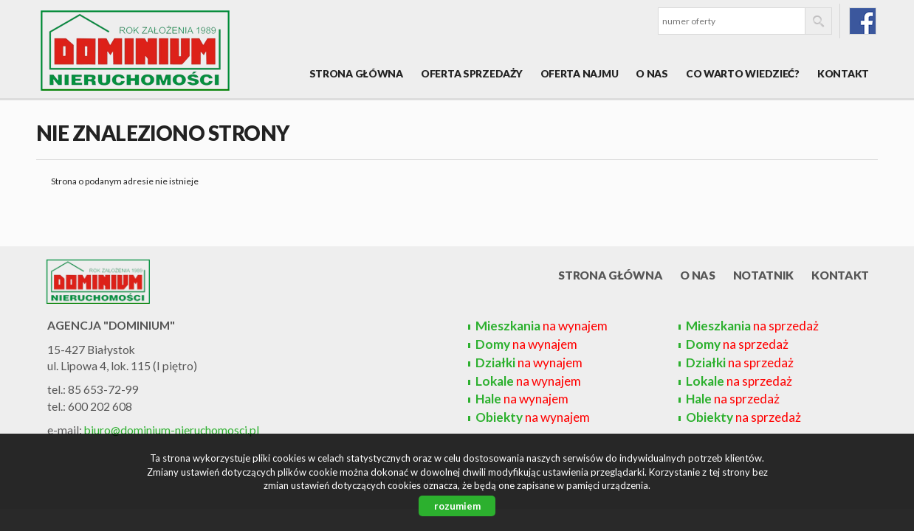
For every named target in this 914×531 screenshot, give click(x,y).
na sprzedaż (752, 325)
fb (862, 21)
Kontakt (843, 73)
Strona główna (356, 73)
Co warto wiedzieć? (743, 73)
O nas (652, 73)
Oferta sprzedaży (472, 73)
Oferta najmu (579, 73)
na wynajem (541, 325)
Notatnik (763, 275)
